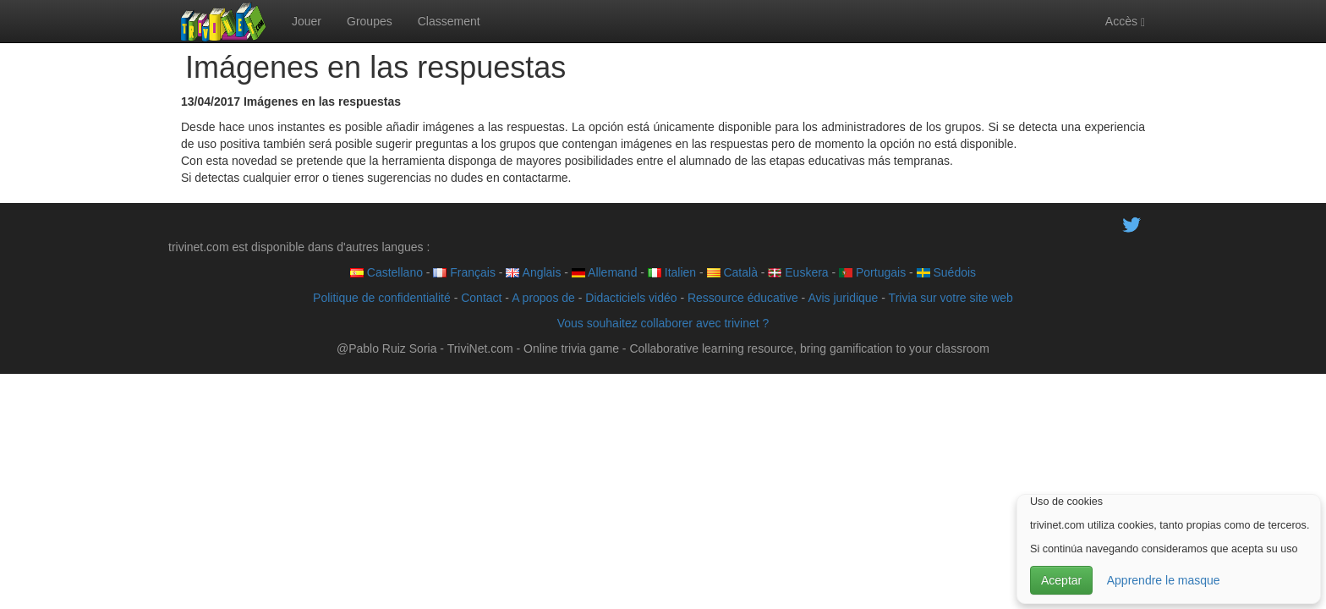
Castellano (386, 272)
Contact (481, 297)
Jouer (306, 21)
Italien (672, 272)
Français (464, 272)
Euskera (798, 272)
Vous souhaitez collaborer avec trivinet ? (663, 323)
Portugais (872, 272)
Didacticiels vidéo (631, 297)
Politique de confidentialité (382, 297)
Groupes (369, 21)
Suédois (946, 272)
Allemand (604, 272)
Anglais (533, 272)
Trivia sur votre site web (951, 297)
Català (732, 272)
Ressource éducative (743, 297)
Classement (449, 21)
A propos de (543, 297)
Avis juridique (843, 297)
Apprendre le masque (1163, 580)
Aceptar (1061, 580)
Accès (1125, 21)
